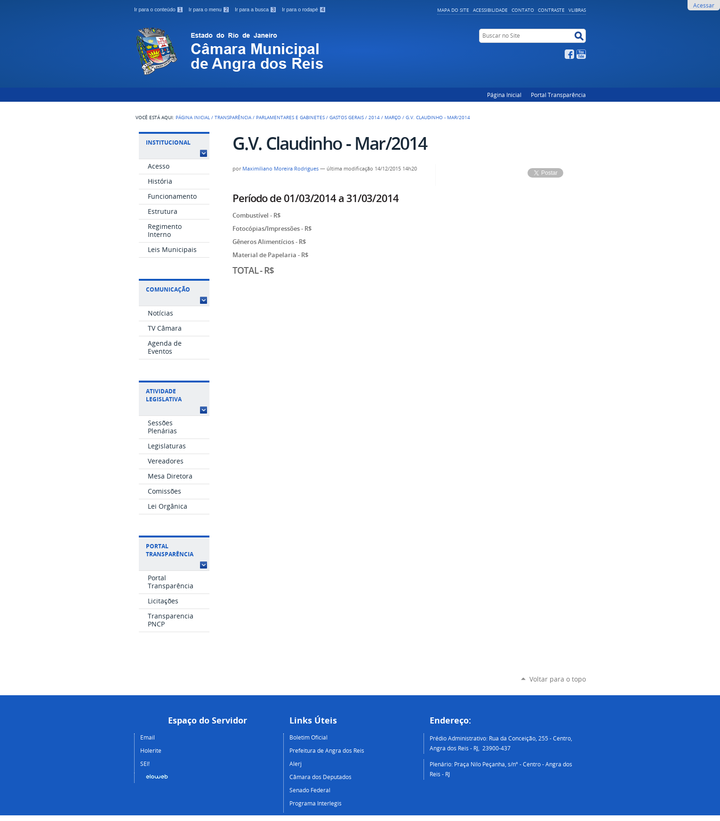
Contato (523, 10)
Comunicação (168, 289)
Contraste (551, 10)
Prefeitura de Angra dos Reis (326, 750)
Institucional (168, 142)
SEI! (145, 763)
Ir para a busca (256, 9)
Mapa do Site (453, 10)
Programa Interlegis (315, 803)
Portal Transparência (558, 94)
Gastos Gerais (346, 117)
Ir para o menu (210, 9)
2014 (374, 117)
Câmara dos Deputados (320, 776)
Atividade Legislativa (164, 395)
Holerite (150, 750)
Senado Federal (309, 790)
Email (147, 737)
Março (392, 117)
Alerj (295, 763)
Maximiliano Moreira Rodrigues (280, 168)
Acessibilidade (490, 10)
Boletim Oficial (308, 737)
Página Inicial (504, 94)
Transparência (233, 117)
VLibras (577, 10)
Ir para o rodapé (304, 9)
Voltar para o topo (557, 679)
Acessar (703, 5)
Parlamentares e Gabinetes (290, 117)
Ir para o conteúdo (159, 9)
